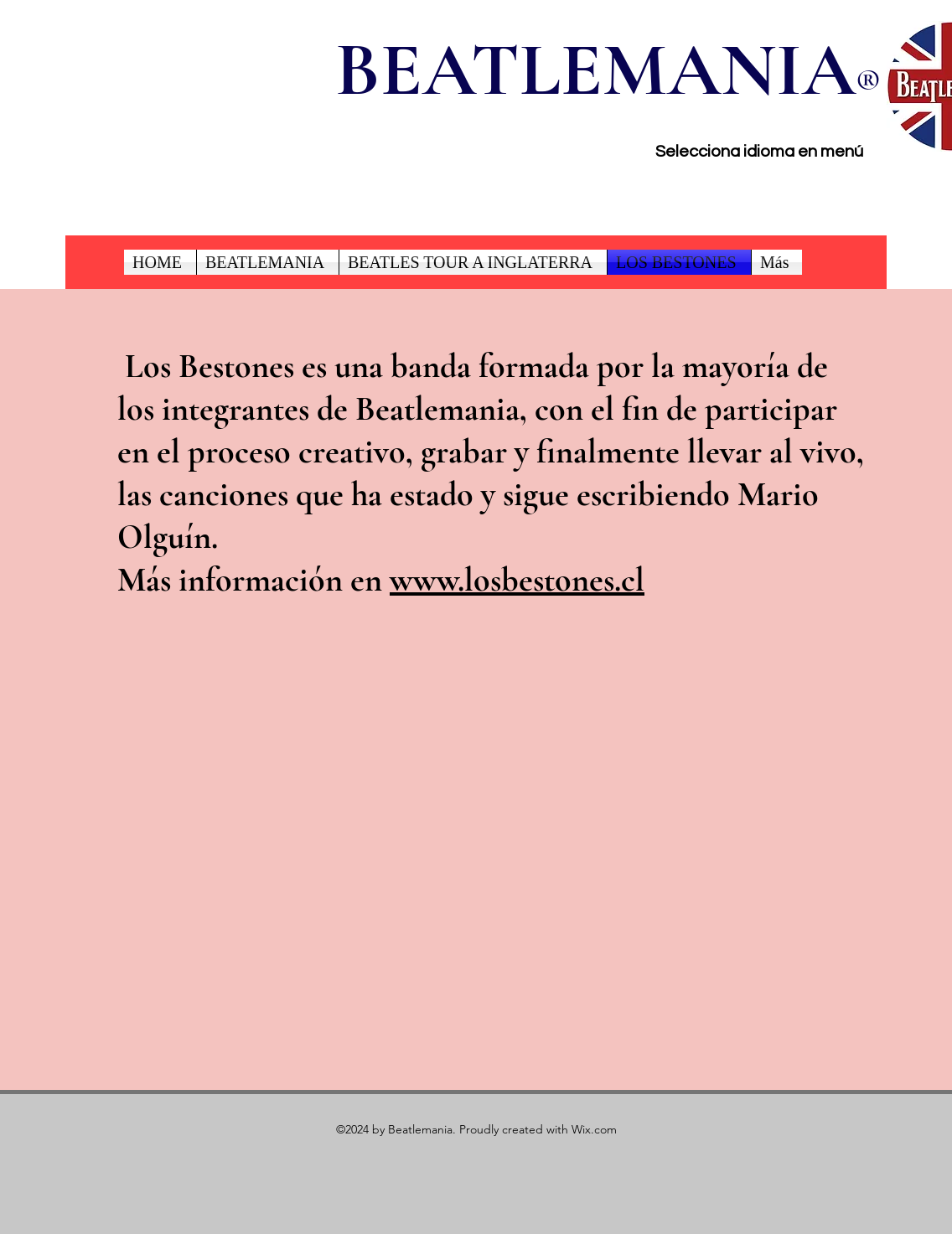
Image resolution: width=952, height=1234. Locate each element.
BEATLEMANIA (595, 70)
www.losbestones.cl (517, 580)
